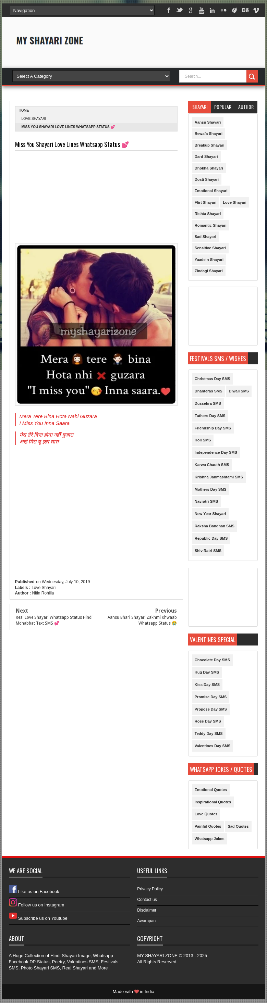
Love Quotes (206, 814)
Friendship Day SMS (213, 428)
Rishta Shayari (208, 214)
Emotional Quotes (211, 790)
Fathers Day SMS (210, 416)
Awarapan (146, 920)
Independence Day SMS (216, 452)
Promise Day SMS (211, 697)
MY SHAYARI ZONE (157, 955)
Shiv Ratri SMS (208, 551)
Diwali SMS (239, 391)
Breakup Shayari (209, 145)
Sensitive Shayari (210, 248)
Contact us (147, 899)
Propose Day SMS (211, 709)
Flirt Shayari (206, 202)
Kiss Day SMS (207, 684)
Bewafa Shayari (208, 133)
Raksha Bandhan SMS (214, 526)
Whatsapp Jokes (209, 839)
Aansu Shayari (208, 122)
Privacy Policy (150, 889)
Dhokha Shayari (209, 168)
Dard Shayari (206, 156)
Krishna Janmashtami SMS (219, 477)
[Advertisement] (178, 49)
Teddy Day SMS (209, 733)
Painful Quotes (208, 826)
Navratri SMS (206, 501)
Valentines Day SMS (213, 746)
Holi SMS (203, 440)
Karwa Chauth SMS (212, 465)
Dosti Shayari (207, 179)
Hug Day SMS (207, 672)
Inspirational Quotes (213, 802)
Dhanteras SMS (208, 391)
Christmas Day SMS (212, 379)
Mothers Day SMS (211, 489)
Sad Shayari (205, 237)
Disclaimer (146, 910)
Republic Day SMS (211, 538)
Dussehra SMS (208, 403)
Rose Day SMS (208, 721)
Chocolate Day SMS (212, 660)
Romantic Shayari (211, 225)
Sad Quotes (238, 826)
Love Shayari (34, 119)
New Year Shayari (210, 514)
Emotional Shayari (211, 191)
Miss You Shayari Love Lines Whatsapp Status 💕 (72, 144)
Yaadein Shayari (209, 260)
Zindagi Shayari (209, 271)
